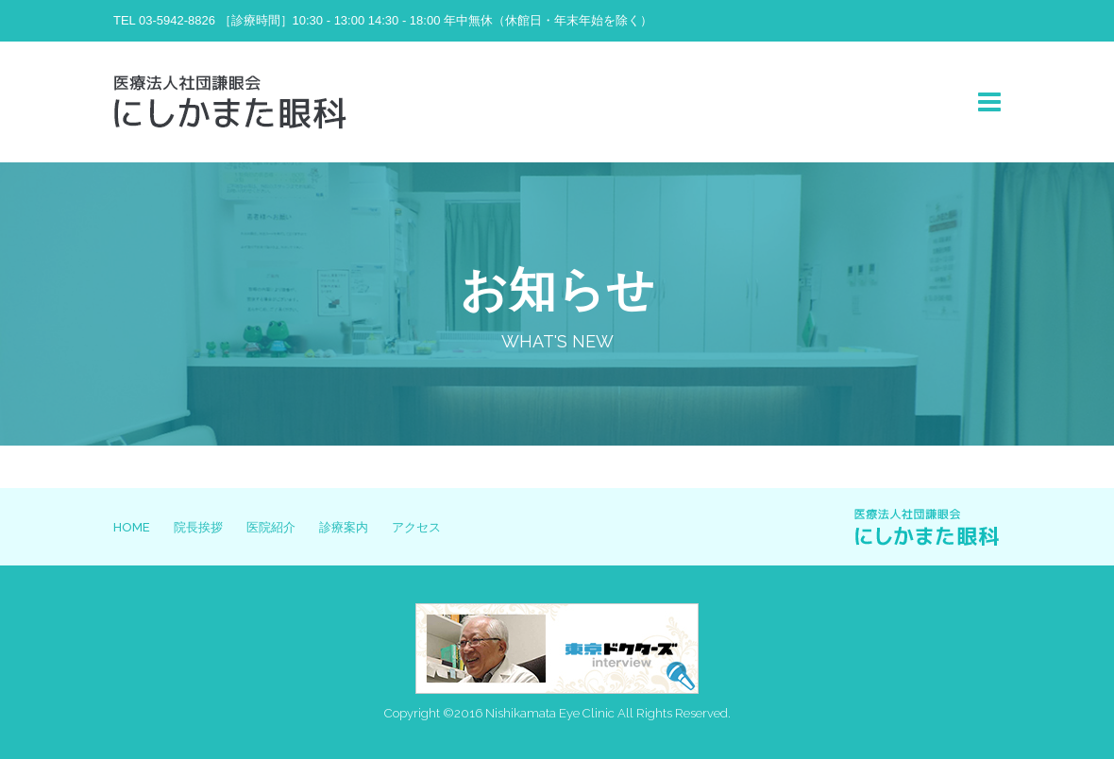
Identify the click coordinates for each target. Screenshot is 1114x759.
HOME (131, 527)
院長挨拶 (198, 527)
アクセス (416, 527)
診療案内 (343, 527)
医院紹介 (270, 527)
